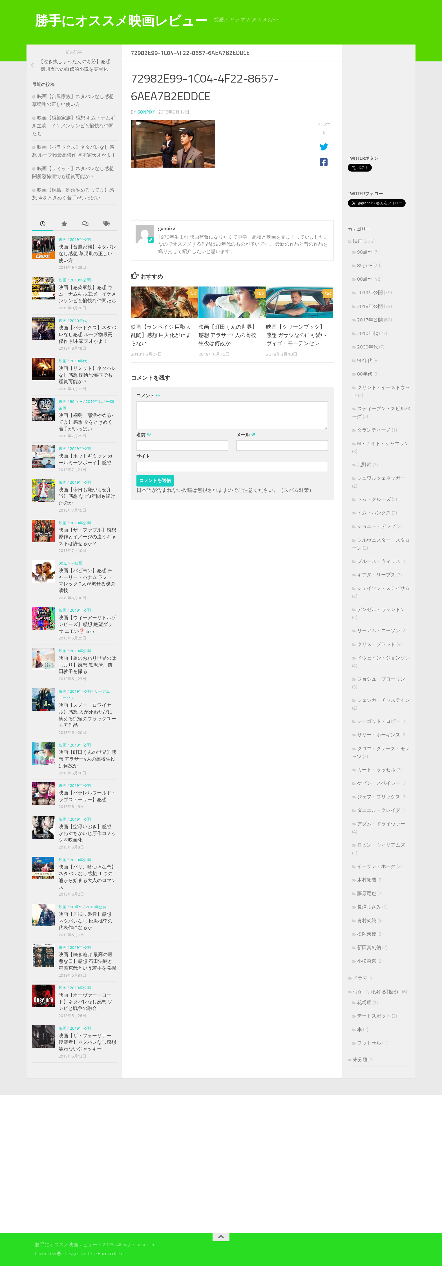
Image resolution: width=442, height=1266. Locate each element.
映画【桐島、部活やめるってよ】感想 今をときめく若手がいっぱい (87, 421)
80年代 (364, 374)
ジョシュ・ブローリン (381, 679)
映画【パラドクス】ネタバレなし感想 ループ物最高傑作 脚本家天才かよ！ (87, 334)
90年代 (364, 360)
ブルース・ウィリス (378, 561)
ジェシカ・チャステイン (383, 700)
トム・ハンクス (374, 513)
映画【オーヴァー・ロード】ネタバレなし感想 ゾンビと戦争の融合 (85, 1001)
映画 (63, 239)
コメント (148, 395)
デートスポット (374, 1016)
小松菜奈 (366, 961)
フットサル (369, 1043)
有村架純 (366, 920)
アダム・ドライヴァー (381, 824)
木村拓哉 (366, 880)
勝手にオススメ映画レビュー (121, 21)
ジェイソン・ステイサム (383, 588)
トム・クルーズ (374, 499)
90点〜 (65, 563)
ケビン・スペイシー (378, 783)
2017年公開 (370, 320)
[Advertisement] (395, 100)
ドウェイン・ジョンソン (383, 658)
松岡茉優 (366, 934)
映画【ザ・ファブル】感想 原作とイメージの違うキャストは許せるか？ (87, 536)
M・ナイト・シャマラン (383, 443)
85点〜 (364, 265)
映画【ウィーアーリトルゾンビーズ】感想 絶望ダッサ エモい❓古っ (87, 624)
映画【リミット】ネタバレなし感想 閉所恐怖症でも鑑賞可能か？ (87, 374)
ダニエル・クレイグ (378, 810)
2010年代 (78, 320)
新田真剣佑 (369, 947)
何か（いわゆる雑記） (377, 991)
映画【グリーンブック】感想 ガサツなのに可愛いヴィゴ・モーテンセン (296, 335)
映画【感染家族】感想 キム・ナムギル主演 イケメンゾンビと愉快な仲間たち (73, 125)
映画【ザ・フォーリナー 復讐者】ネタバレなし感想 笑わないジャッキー (87, 1042)
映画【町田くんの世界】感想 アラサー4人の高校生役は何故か (227, 335)
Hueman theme (112, 1253)
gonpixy (146, 112)
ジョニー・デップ (376, 526)
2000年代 (367, 347)
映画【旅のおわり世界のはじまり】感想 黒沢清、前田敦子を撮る (87, 664)
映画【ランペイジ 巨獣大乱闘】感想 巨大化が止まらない (161, 335)
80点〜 (76, 401)
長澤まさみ (369, 907)
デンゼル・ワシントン (381, 609)
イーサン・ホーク (376, 866)
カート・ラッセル (376, 769)
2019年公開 (80, 239)
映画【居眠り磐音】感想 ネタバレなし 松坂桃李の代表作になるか (85, 920)
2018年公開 (370, 306)
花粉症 (364, 1002)
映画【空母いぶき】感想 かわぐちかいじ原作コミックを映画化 (87, 833)
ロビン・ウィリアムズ (381, 845)
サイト (143, 456)
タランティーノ (374, 430)
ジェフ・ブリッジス (378, 796)
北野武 (364, 464)
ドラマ (360, 978)
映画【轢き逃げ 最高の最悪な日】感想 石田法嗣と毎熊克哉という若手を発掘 (87, 961)
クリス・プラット (376, 644)
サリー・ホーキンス (378, 735)
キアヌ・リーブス (376, 575)
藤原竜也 (366, 893)
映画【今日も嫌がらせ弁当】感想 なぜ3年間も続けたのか (87, 496)
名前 (143, 434)
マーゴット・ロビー (378, 721)
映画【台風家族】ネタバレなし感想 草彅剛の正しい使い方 (87, 253)
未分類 (360, 1059)
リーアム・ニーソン (378, 630)
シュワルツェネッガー (381, 478)
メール (245, 434)
